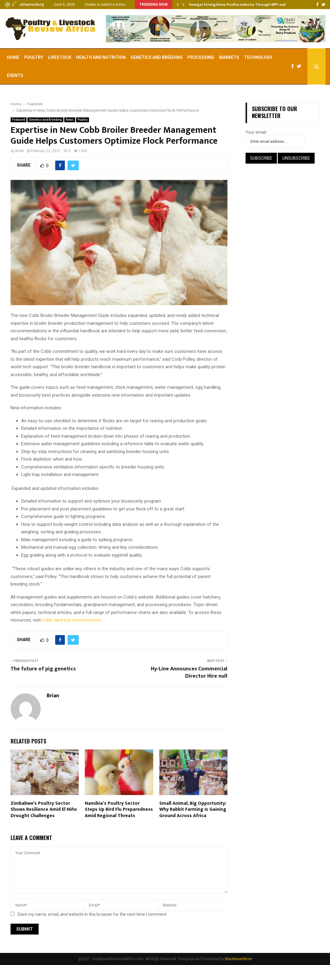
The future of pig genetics (43, 668)
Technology (258, 57)
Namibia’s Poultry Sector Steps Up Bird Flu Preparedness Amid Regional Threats (119, 809)
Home (13, 57)
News (70, 119)
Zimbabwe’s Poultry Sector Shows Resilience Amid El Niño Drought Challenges (44, 809)
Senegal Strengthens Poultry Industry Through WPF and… (238, 5)
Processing (200, 57)
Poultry (33, 57)
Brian (19, 151)
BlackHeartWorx (238, 959)
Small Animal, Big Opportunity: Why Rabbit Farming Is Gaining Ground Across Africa (192, 809)
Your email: (256, 132)
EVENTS (15, 75)
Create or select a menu (105, 4)
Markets (229, 57)
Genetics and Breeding (156, 57)
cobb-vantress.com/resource (71, 620)
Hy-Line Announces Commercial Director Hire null (189, 672)
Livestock (59, 57)
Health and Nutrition (101, 57)
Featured (18, 119)
